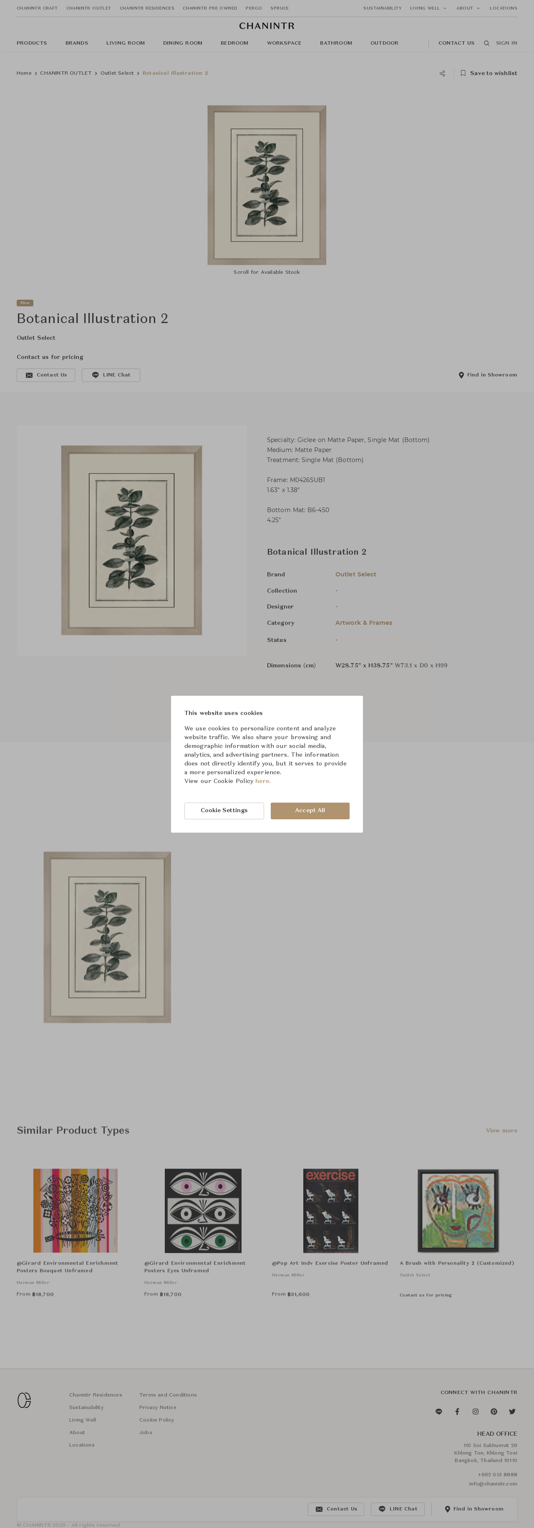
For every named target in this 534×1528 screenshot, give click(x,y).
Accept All (310, 810)
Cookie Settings (224, 810)
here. (263, 781)
